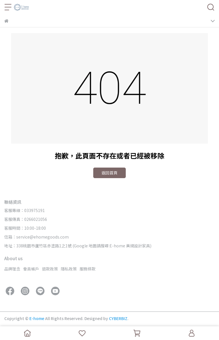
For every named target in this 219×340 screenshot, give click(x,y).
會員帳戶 (31, 269)
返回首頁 (109, 173)
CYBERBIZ (118, 318)
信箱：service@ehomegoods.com (36, 237)
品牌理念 (12, 269)
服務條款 (88, 269)
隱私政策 (69, 269)
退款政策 (50, 269)
